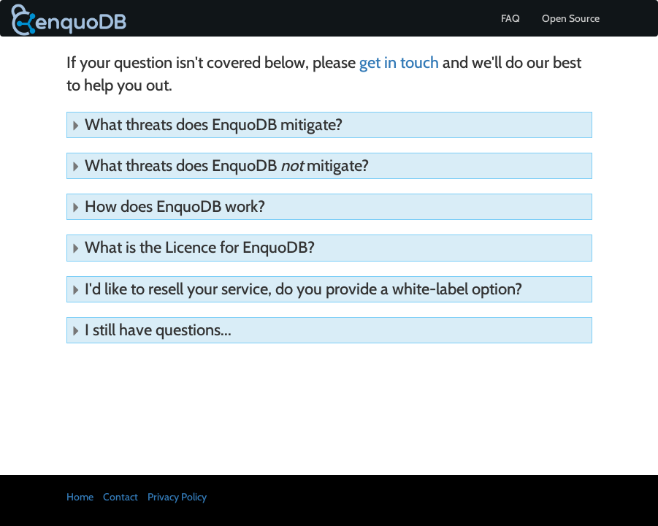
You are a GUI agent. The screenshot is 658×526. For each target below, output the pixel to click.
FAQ (510, 18)
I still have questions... (151, 330)
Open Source (571, 18)
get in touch (399, 62)
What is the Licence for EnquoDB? (193, 247)
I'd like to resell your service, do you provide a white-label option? (296, 289)
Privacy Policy (177, 496)
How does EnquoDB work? (168, 206)
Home (79, 496)
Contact (120, 496)
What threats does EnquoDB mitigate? (207, 124)
